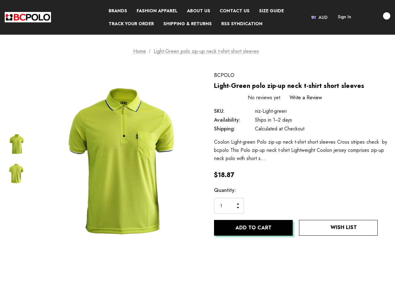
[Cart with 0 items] (380, 16)
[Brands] (118, 10)
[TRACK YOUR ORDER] (131, 23)
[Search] (362, 17)
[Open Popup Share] (387, 228)
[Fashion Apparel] (157, 10)
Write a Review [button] (306, 98)
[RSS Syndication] (242, 23)
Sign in (344, 17)
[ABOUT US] (198, 10)
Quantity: (225, 190)
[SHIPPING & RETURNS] (188, 23)
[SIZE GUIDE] (271, 10)
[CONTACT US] (234, 10)
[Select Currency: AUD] (320, 17)
